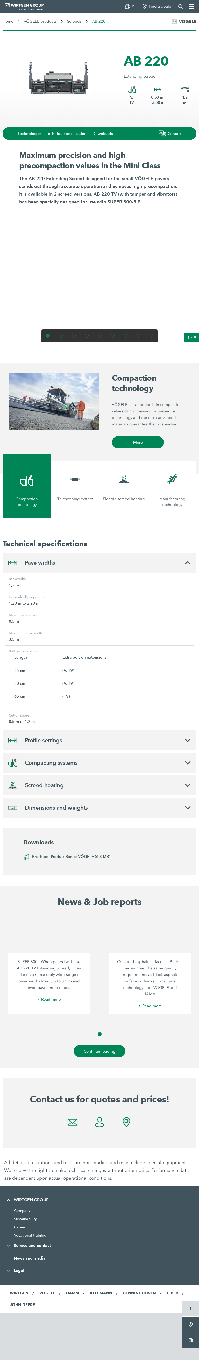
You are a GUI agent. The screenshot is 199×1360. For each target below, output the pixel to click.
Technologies (30, 133)
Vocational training (30, 1235)
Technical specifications (67, 133)
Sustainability (25, 1218)
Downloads (103, 133)
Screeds (74, 21)
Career (19, 1227)
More (138, 442)
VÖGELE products (40, 21)
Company (22, 1210)
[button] (48, 336)
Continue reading (99, 1051)
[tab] (27, 486)
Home (8, 21)
